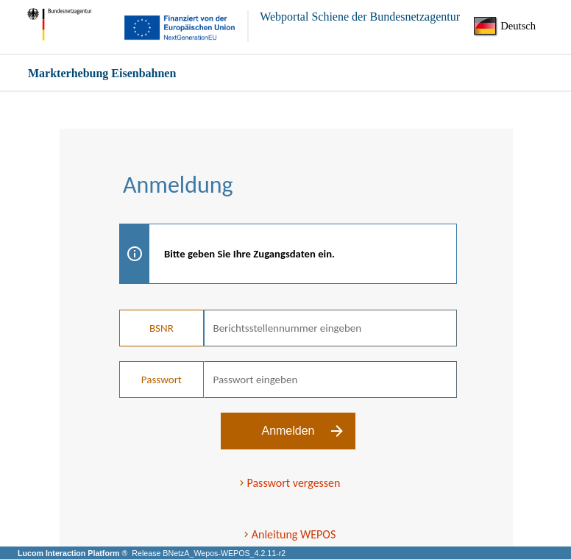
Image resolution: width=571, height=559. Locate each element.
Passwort (161, 379)
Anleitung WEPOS (294, 534)
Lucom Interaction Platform (70, 553)
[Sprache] (509, 26)
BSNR (161, 328)
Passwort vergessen (294, 483)
